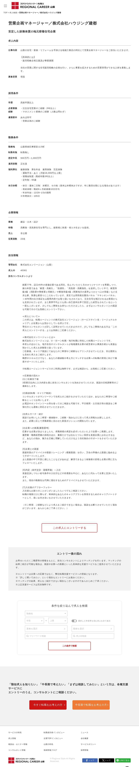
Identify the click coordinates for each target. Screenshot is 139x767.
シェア (91, 760)
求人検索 (13, 13)
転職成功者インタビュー (54, 732)
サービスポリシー (88, 744)
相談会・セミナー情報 (17, 744)
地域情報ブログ (50, 750)
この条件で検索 (69, 646)
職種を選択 (78, 628)
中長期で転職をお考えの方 (91, 704)
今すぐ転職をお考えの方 (47, 704)
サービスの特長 (15, 732)
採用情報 (84, 750)
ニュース (84, 732)
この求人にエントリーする (69, 527)
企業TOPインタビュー (53, 738)
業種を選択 (32, 628)
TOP (5, 13)
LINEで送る (124, 760)
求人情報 (12, 738)
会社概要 (84, 738)
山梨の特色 (48, 744)
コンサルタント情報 (17, 750)
